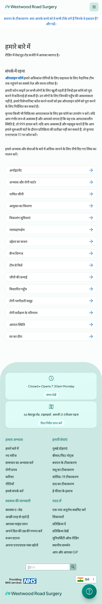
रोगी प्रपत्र (11, 469)
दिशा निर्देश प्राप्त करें (51, 423)
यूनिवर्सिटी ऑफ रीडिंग (65, 538)
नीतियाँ (9, 484)
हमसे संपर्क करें (14, 491)
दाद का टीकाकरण (63, 484)
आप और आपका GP (65, 552)
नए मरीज (11, 455)
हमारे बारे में (12, 448)
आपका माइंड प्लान (16, 524)
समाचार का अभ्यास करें (19, 462)
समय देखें (51, 395)
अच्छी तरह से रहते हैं (17, 517)
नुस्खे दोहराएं (60, 448)
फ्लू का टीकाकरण (63, 469)
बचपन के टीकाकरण (64, 462)
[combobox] (86, 579)
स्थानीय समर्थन (61, 545)
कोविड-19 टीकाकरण (65, 477)
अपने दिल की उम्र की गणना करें (23, 531)
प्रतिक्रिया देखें (60, 531)
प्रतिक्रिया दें (59, 524)
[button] (94, 6)
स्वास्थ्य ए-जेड (13, 509)
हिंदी (83, 579)
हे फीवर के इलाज (62, 491)
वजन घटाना (12, 538)
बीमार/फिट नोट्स (63, 455)
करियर (9, 477)
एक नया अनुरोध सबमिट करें (69, 509)
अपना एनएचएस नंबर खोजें (21, 545)
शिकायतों (58, 517)
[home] (30, 7)
